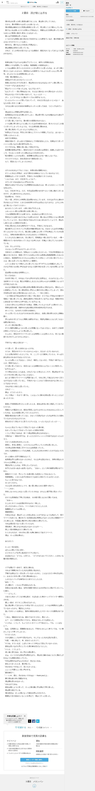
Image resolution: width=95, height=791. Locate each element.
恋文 (67, 3)
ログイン (41, 763)
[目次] (62, 2)
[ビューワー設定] (57, 2)
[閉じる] (24, 716)
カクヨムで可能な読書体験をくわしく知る (34, 766)
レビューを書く (73, 10)
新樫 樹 (68, 5)
